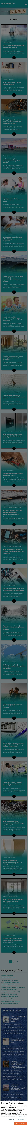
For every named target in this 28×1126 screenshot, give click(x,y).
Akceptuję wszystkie (20, 1123)
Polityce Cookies (21, 1116)
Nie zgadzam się (21, 1119)
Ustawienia (11, 1119)
